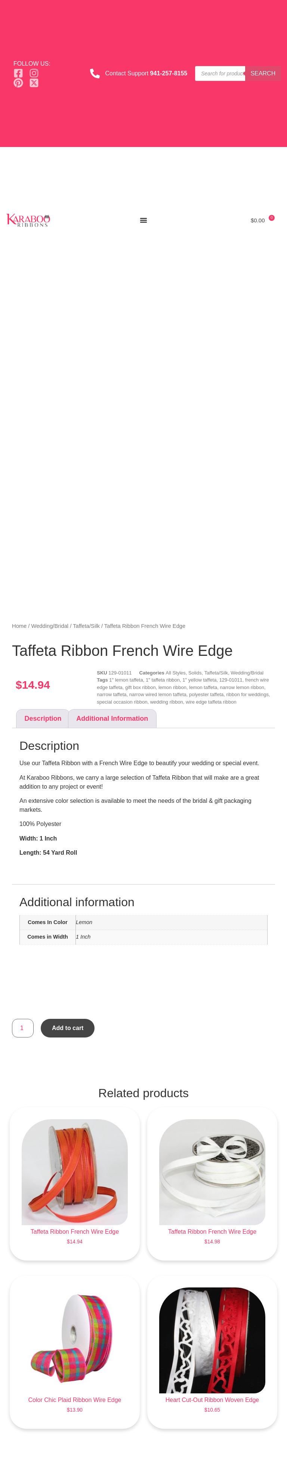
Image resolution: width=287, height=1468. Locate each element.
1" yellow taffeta (199, 680)
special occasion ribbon (122, 702)
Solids (194, 673)
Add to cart (67, 1028)
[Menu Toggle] (143, 220)
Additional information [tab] (112, 718)
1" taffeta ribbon (163, 680)
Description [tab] (43, 718)
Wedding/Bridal (50, 626)
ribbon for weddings (247, 694)
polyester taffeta (206, 694)
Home (19, 626)
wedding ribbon (166, 702)
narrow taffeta (111, 694)
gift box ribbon (140, 687)
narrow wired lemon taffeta (157, 694)
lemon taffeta (203, 687)
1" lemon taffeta (126, 680)
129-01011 (231, 680)
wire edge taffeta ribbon (211, 702)
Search (263, 73)
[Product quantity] (23, 1028)
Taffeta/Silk (86, 626)
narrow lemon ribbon (242, 687)
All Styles (175, 673)
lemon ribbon (172, 687)
